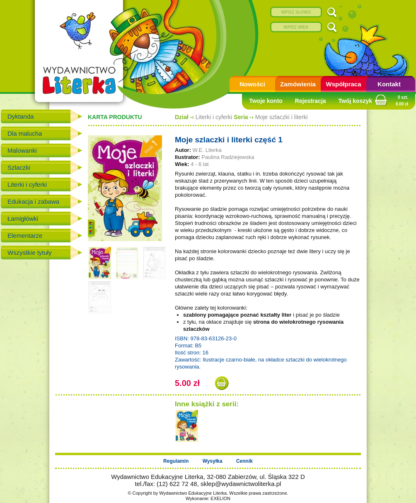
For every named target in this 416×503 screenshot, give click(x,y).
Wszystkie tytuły (29, 252)
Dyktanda (20, 116)
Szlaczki (18, 167)
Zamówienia (298, 84)
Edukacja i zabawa (33, 201)
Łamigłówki (22, 218)
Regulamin (176, 461)
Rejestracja (310, 101)
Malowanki (22, 150)
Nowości (252, 84)
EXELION (220, 498)
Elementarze (24, 235)
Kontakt (389, 84)
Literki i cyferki (27, 184)
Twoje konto (266, 101)
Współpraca (343, 84)
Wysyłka (213, 461)
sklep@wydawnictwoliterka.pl (241, 483)
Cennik (244, 461)
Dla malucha (24, 133)
